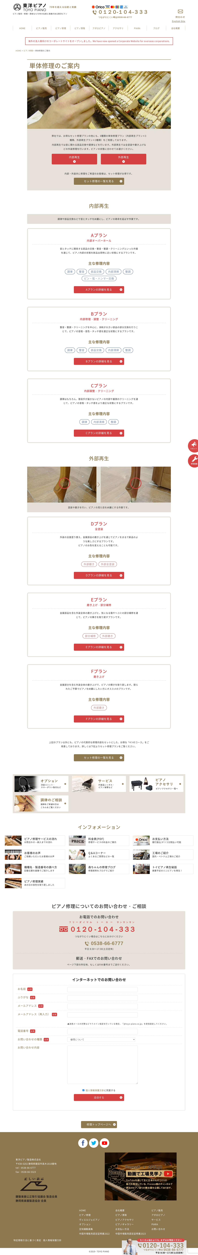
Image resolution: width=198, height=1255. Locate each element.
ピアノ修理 (60, 28)
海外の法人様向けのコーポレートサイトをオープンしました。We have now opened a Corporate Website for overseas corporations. (99, 41)
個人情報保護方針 (95, 1090)
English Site (178, 21)
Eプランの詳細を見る (99, 647)
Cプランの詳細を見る (99, 433)
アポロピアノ (99, 28)
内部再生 (74, 157)
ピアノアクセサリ (124, 1219)
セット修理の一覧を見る (99, 181)
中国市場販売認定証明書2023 (130, 1233)
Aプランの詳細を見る (99, 289)
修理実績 (193, 461)
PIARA (137, 28)
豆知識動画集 (86, 1229)
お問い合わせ (158, 1229)
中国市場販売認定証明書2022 (94, 1233)
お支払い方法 (122, 1229)
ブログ (156, 28)
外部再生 (123, 157)
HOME (22, 28)
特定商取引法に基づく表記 (27, 1240)
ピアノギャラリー (124, 1224)
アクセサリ (118, 28)
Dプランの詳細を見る (99, 575)
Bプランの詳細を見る (99, 361)
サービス (156, 1219)
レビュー (193, 446)
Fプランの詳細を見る (99, 719)
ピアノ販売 (41, 28)
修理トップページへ (99, 1124)
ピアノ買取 (79, 28)
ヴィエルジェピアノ (89, 1219)
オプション (85, 1224)
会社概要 (175, 28)
